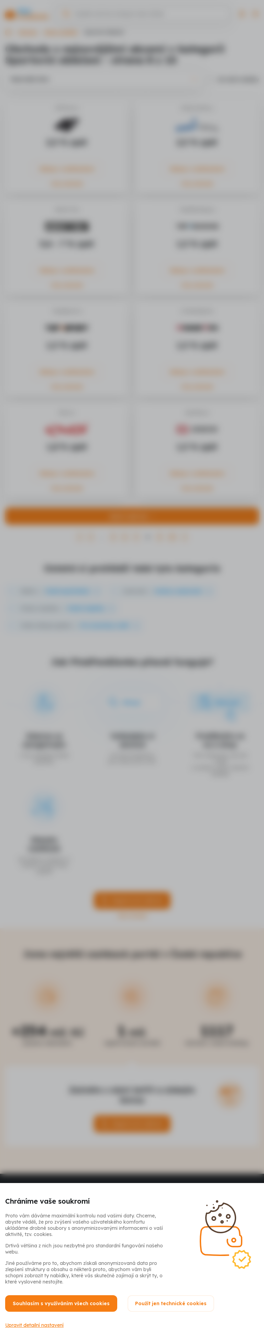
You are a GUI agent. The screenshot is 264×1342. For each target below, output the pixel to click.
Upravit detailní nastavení (34, 1325)
